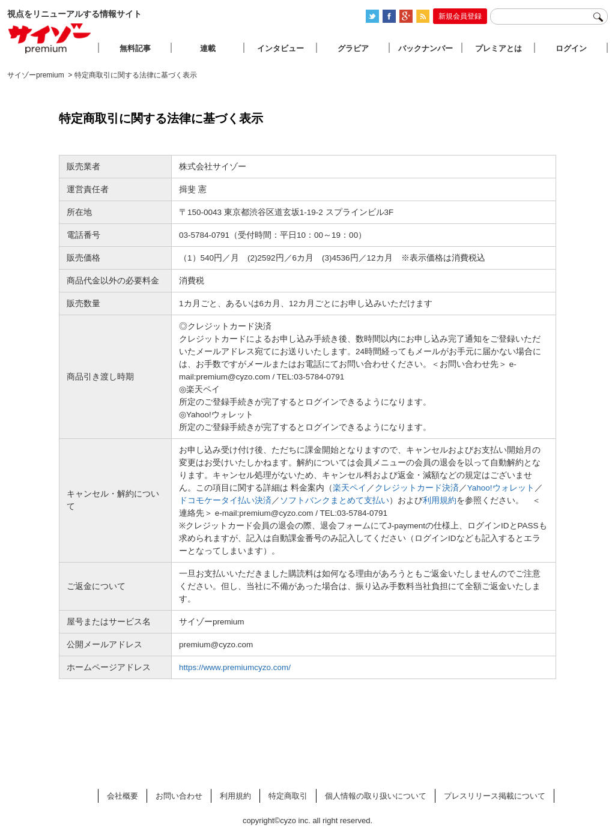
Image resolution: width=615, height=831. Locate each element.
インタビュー (280, 48)
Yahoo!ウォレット (501, 487)
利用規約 (439, 500)
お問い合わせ (179, 795)
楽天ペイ (349, 487)
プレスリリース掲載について (494, 795)
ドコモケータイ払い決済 (225, 500)
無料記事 (135, 48)
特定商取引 (288, 795)
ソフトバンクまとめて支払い (334, 500)
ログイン (571, 48)
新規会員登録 (460, 16)
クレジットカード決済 (417, 487)
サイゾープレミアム (49, 38)
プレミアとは (498, 48)
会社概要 (122, 795)
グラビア (353, 48)
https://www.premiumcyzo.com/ (235, 667)
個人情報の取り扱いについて (375, 795)
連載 (208, 48)
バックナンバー (425, 48)
